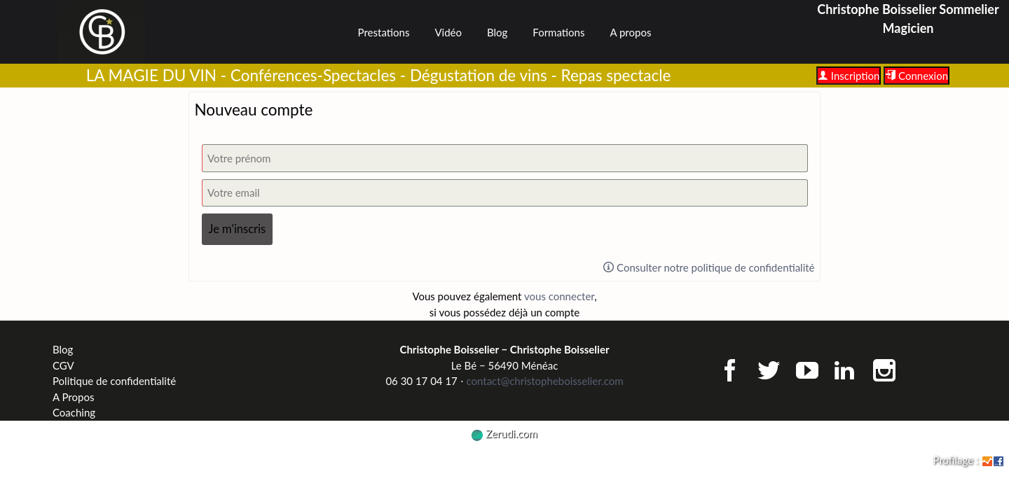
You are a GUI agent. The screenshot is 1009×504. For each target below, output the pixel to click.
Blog (497, 32)
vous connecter (559, 296)
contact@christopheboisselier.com (544, 380)
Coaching (74, 412)
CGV (63, 365)
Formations (558, 32)
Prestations (384, 32)
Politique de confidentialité (114, 380)
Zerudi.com (504, 433)
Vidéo (448, 32)
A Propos (73, 397)
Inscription (848, 75)
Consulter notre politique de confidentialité (708, 267)
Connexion (916, 75)
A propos (630, 32)
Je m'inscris (237, 229)
